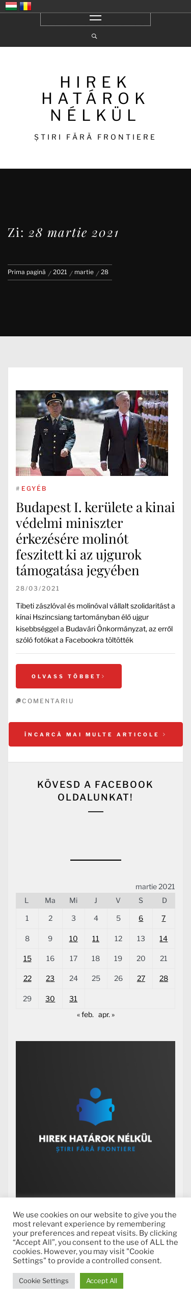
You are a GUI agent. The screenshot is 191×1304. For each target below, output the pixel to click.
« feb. (85, 1014)
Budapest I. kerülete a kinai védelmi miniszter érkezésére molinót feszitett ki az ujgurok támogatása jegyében (95, 538)
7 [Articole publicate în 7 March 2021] (163, 918)
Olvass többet (69, 676)
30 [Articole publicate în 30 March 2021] (50, 998)
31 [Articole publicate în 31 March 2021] (73, 998)
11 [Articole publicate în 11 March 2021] (95, 938)
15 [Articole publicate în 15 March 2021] (27, 958)
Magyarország (11, 6)
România (25, 6)
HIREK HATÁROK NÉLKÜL (95, 98)
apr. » (106, 1014)
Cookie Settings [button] (44, 1280)
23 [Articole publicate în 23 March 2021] (50, 978)
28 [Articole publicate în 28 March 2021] (163, 978)
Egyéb (34, 488)
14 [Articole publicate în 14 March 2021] (163, 938)
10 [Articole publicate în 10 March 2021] (73, 938)
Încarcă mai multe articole (95, 734)
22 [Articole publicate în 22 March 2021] (27, 978)
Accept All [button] (101, 1280)
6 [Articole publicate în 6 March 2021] (141, 918)
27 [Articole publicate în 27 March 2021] (141, 978)
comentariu (48, 701)
